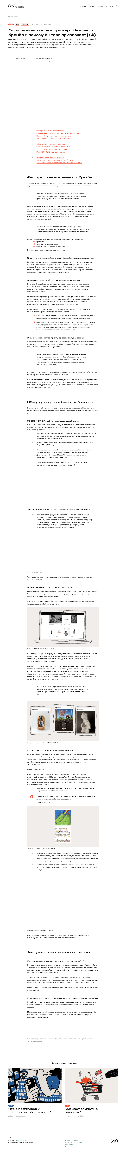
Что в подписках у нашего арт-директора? (29, 1110)
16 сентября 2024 (21, 1116)
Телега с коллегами (71, 1140)
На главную (14, 17)
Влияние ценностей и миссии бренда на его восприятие (57, 133)
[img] (35, 1085)
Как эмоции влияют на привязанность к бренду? (55, 160)
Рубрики (100, 6)
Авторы (91, 6)
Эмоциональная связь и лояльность (50, 157)
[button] (73, 1142)
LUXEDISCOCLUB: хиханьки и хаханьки (51, 152)
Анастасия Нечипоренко (44, 59)
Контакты (109, 6)
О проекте (82, 6)
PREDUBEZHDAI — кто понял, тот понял (52, 149)
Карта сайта (69, 1145)
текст (16, 61)
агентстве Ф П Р (21, 1140)
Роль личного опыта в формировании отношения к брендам (59, 162)
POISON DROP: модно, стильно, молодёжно (53, 147)
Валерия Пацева (20, 59)
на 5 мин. (11, 1116)
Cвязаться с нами (71, 1147)
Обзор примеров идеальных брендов (50, 144)
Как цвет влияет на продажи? (81, 1110)
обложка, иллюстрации (43, 61)
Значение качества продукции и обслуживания (54, 138)
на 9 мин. (68, 1116)
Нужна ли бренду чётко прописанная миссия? (53, 136)
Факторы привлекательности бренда (50, 131)
